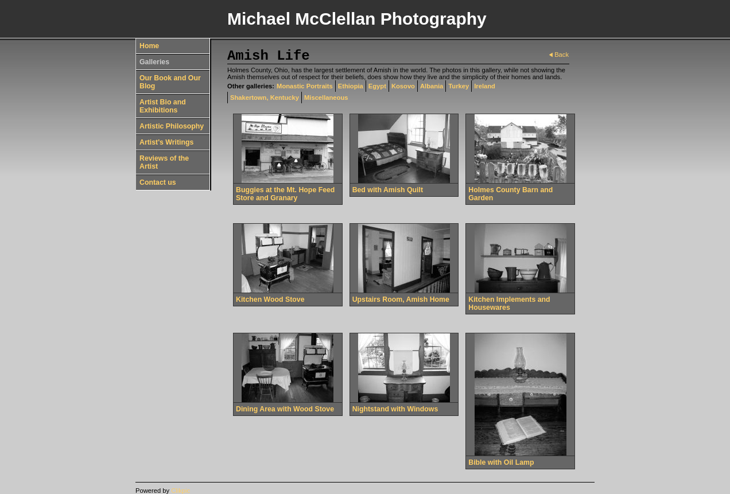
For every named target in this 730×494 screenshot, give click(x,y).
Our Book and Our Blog (170, 82)
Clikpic (180, 490)
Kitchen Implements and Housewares (509, 303)
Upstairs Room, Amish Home (400, 299)
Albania (431, 86)
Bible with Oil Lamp (501, 462)
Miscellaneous (326, 97)
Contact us (157, 182)
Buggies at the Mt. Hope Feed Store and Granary (285, 194)
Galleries (154, 62)
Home (149, 46)
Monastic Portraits (305, 86)
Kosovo (403, 86)
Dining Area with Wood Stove (285, 409)
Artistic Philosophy (171, 126)
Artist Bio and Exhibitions (162, 106)
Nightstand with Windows (395, 409)
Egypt (377, 86)
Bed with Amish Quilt (387, 190)
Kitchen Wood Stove (270, 299)
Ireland (484, 86)
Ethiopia (350, 86)
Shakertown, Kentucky (264, 97)
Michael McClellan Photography (357, 18)
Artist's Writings (166, 142)
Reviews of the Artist (164, 162)
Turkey (458, 86)
